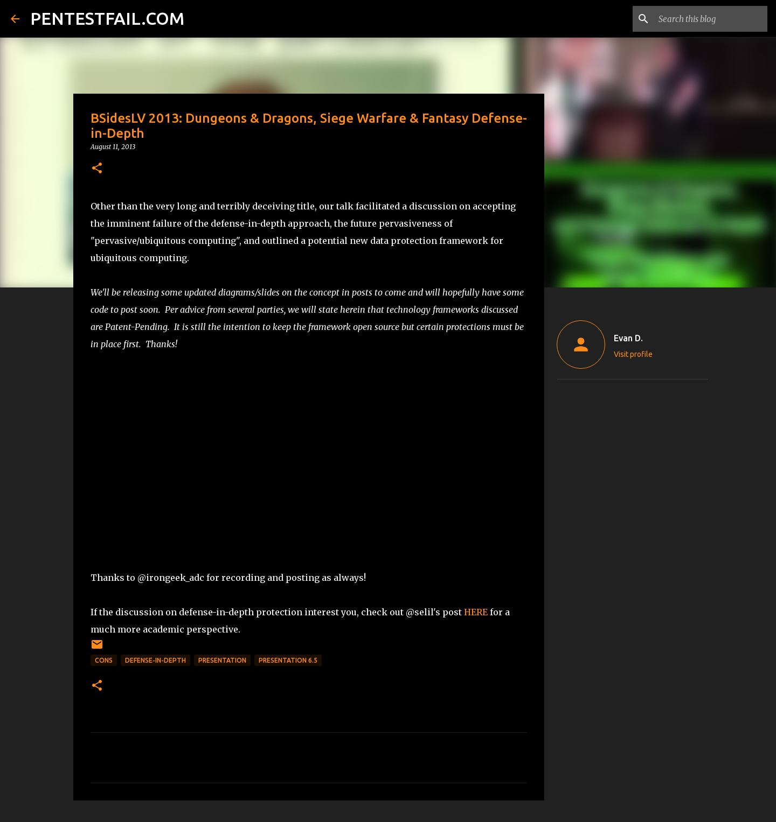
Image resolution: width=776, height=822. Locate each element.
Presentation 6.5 (288, 660)
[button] (97, 168)
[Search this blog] (710, 19)
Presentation (222, 660)
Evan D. (628, 338)
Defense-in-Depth (155, 660)
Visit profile (633, 354)
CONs (104, 660)
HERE (476, 612)
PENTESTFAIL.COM (107, 18)
